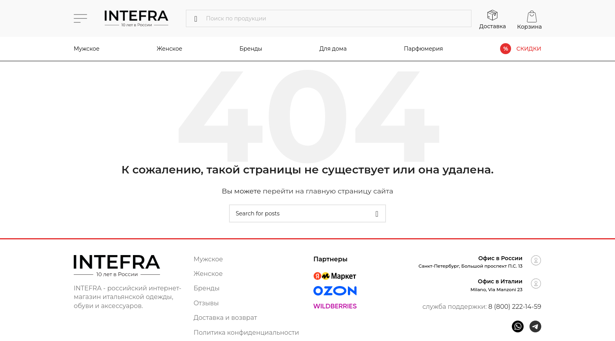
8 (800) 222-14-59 (514, 306)
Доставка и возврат (225, 317)
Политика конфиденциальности (246, 332)
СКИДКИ (528, 49)
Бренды (207, 288)
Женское (169, 48)
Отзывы (206, 303)
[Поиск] (328, 18)
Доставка (492, 26)
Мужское (87, 48)
